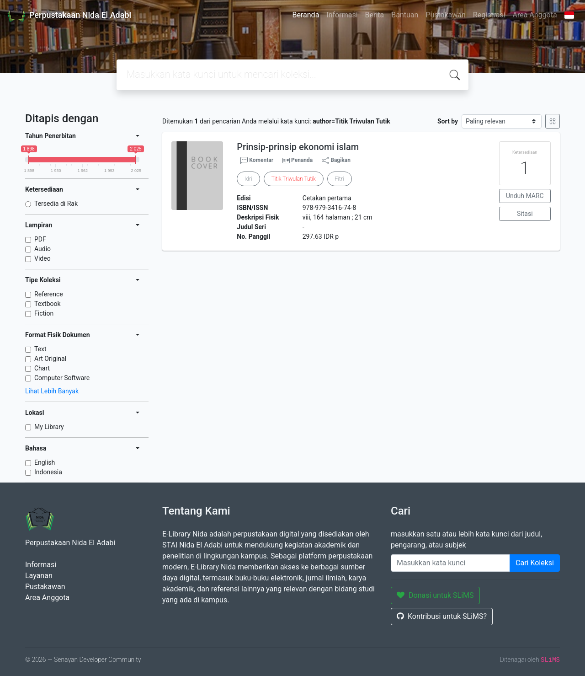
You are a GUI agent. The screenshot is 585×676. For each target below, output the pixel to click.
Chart (42, 368)
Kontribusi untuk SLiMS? (442, 616)
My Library (49, 426)
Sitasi (525, 213)
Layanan (39, 575)
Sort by (447, 121)
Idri (248, 179)
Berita (374, 15)
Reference (48, 294)
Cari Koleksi (535, 562)
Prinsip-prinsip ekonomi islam (298, 146)
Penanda (302, 160)
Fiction (43, 313)
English (44, 462)
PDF (40, 239)
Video (42, 258)
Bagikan (336, 160)
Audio (42, 248)
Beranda (305, 15)
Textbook (47, 303)
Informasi (341, 15)
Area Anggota (535, 15)
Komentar (256, 160)
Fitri (339, 179)
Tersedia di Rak (56, 203)
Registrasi (489, 15)
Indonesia (48, 472)
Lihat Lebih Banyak (52, 391)
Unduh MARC (525, 195)
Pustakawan (445, 15)
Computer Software (62, 377)
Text (40, 349)
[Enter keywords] (450, 563)
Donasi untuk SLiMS (435, 595)
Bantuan (404, 15)
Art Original (50, 358)
